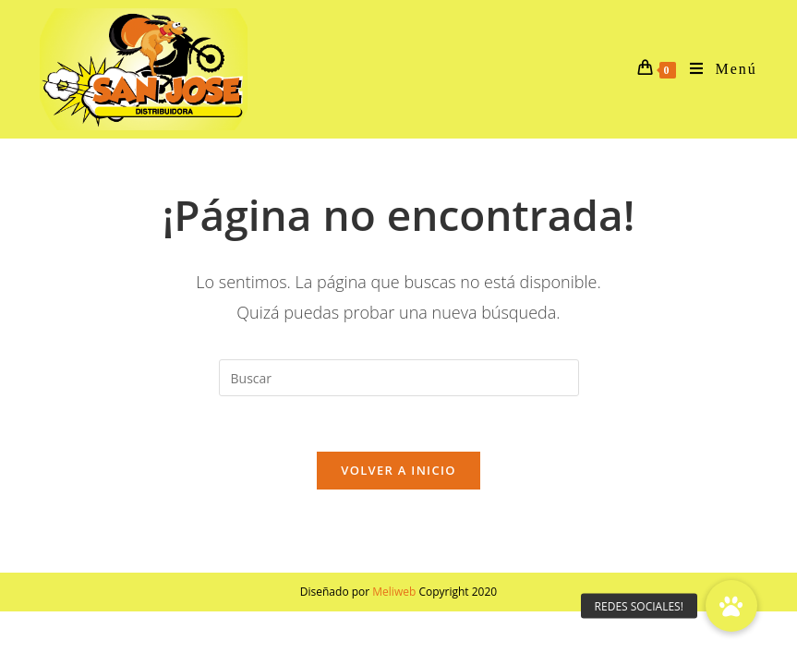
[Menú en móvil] (716, 69)
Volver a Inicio (398, 470)
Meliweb (394, 591)
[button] (731, 606)
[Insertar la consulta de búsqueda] (399, 377)
